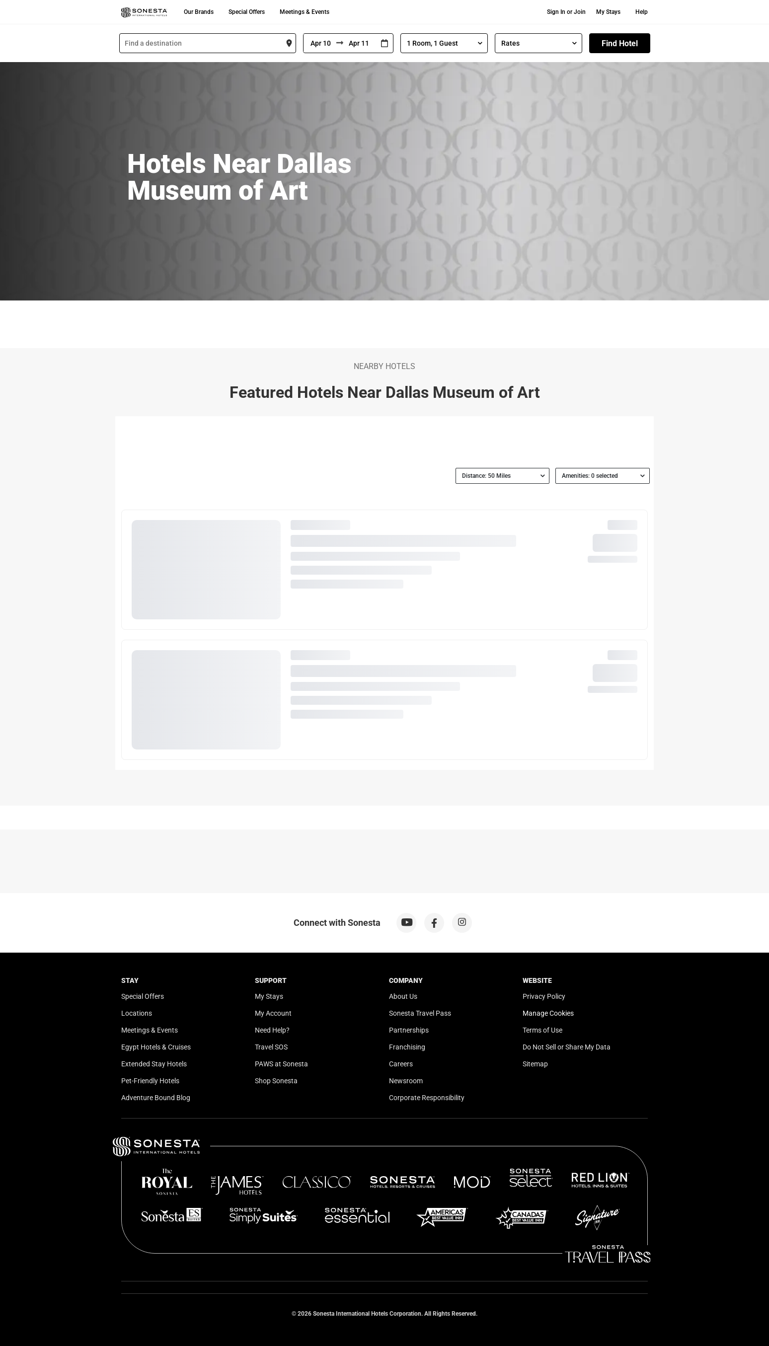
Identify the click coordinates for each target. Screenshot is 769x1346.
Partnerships (409, 1030)
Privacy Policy (544, 996)
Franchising (407, 1047)
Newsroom (406, 1081)
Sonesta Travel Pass (420, 1013)
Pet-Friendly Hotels (150, 1081)
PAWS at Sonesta (281, 1064)
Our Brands (199, 11)
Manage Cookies (548, 1013)
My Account (273, 1013)
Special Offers (247, 11)
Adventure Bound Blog (155, 1098)
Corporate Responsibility (426, 1098)
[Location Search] (207, 43)
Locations (136, 1013)
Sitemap (535, 1064)
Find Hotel (620, 43)
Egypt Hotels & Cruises (156, 1047)
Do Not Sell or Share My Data (567, 1047)
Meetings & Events (304, 11)
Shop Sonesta (276, 1081)
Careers (401, 1064)
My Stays (608, 11)
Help (641, 11)
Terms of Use (542, 1030)
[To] (359, 43)
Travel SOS (271, 1047)
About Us (403, 996)
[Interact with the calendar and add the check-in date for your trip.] (384, 43)
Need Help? (272, 1030)
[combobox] (207, 43)
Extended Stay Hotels (154, 1064)
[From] (320, 43)
